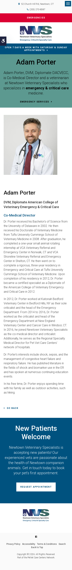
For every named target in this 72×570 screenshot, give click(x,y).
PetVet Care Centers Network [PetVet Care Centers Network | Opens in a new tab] (40, 557)
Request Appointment (36, 487)
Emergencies (36, 17)
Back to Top (37, 547)
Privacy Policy (13, 544)
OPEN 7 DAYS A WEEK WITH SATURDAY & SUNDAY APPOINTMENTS (36, 49)
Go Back (12, 408)
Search (62, 544)
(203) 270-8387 (37, 9)
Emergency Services (34, 101)
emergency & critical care (47, 88)
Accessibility (28, 544)
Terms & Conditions (47, 544)
